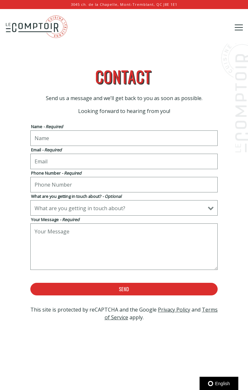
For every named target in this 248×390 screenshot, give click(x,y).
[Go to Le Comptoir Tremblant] (124, 4)
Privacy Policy (174, 309)
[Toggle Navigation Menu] (239, 27)
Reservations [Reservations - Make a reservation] (124, 365)
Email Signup (124, 382)
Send (124, 289)
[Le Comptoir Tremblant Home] (37, 26)
